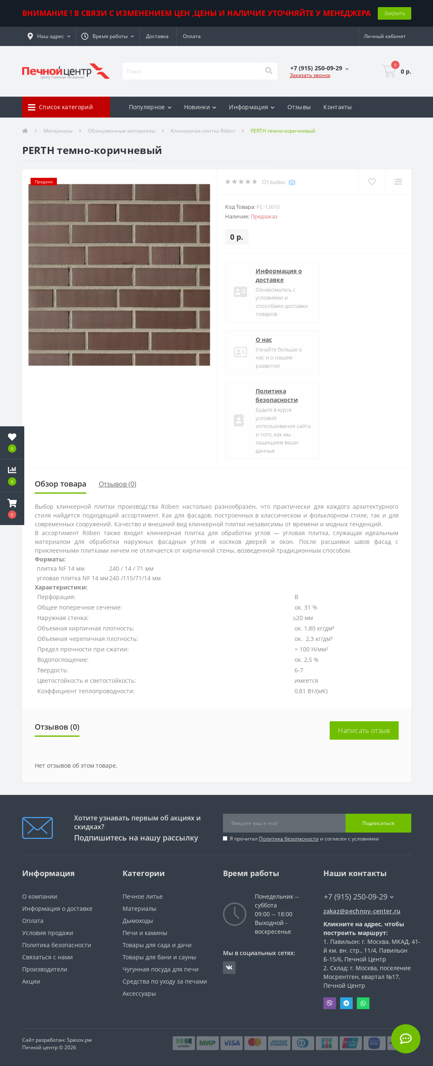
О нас (264, 339)
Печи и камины (145, 933)
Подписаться (378, 823)
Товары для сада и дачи (157, 945)
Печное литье (143, 896)
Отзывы (299, 107)
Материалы (58, 130)
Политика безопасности (277, 395)
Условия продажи (47, 933)
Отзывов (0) (117, 484)
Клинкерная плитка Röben (203, 130)
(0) (292, 182)
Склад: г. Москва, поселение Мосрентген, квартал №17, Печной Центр (367, 976)
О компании (39, 896)
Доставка (157, 36)
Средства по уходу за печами (165, 981)
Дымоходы (138, 921)
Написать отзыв (364, 730)
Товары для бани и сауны (159, 957)
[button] (49, 36)
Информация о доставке (279, 275)
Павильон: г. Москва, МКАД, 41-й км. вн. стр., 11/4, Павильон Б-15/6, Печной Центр (371, 950)
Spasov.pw (79, 1039)
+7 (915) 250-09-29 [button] (359, 897)
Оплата (192, 36)
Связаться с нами (47, 957)
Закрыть (394, 13)
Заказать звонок (310, 75)
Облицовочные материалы (121, 130)
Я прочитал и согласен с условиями (304, 838)
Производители (44, 969)
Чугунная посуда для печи (161, 969)
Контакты (337, 107)
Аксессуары (139, 993)
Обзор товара (60, 484)
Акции (31, 981)
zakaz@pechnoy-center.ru (362, 911)
